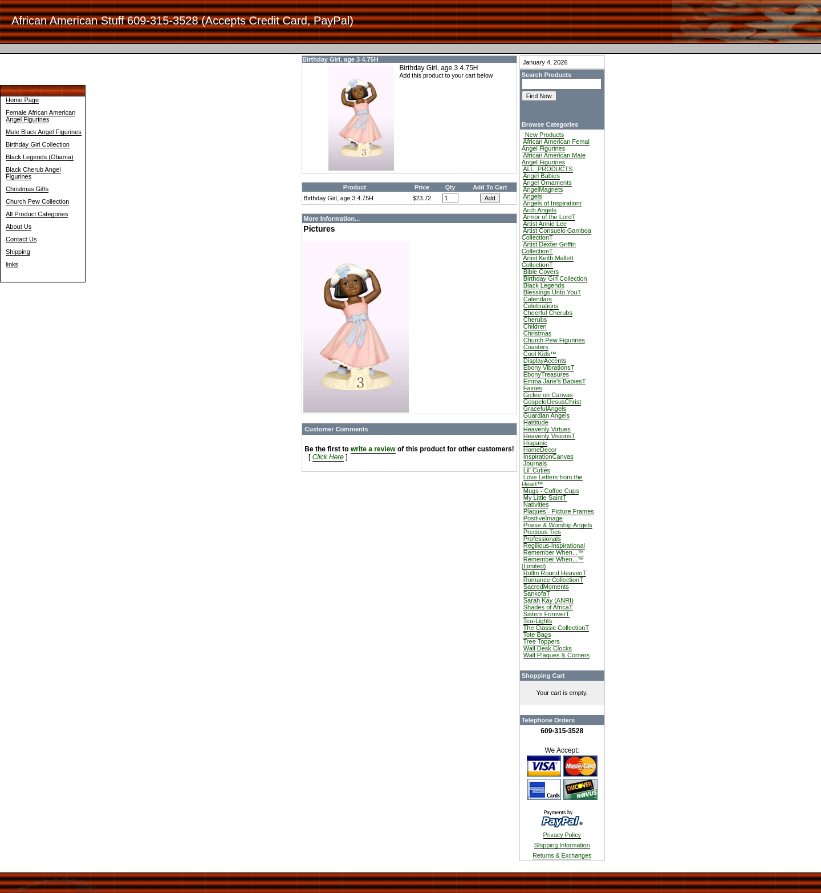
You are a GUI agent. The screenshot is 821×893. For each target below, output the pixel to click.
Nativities (536, 504)
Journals (535, 463)
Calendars (537, 299)
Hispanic (535, 442)
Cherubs (535, 319)
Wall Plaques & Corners (556, 655)
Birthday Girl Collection (38, 144)
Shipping (18, 251)
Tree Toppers (541, 641)
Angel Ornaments (547, 182)
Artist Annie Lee (545, 223)
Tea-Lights (537, 620)
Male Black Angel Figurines (44, 131)
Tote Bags (537, 634)
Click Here (328, 457)
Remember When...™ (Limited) (553, 562)
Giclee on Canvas (548, 394)
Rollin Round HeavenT (555, 572)
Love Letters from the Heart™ (552, 480)
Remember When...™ (553, 552)
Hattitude (535, 422)
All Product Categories (37, 214)
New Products (543, 134)
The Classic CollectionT (556, 627)
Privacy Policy (562, 834)
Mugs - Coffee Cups (551, 490)
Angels (532, 196)
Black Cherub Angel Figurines (33, 173)
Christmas (537, 333)
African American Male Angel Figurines (554, 158)
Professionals (542, 538)
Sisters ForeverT (546, 614)
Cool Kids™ (539, 353)
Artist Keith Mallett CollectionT (548, 261)
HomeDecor (540, 449)
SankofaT (536, 593)
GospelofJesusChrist (552, 401)
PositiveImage (543, 518)
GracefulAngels (544, 408)
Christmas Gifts (27, 188)
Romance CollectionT (553, 579)
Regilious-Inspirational (554, 545)
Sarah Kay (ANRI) (548, 600)
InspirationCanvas (548, 456)
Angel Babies (541, 175)
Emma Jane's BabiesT (554, 381)
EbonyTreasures (546, 374)
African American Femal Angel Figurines (556, 145)
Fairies (532, 388)
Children (535, 326)
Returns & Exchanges (562, 855)
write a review (373, 449)
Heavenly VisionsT (549, 436)
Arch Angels (539, 210)
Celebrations (541, 305)
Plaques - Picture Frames (558, 511)
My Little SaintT (545, 497)
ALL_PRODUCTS (547, 168)
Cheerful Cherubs (547, 312)
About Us (18, 226)
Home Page (22, 99)
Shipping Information (562, 845)
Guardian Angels (546, 415)
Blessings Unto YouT (552, 292)
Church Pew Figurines (554, 340)
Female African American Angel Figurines (40, 116)
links (12, 264)
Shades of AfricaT (548, 607)
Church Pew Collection (37, 201)
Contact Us (21, 239)
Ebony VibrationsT (549, 367)
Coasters (535, 347)
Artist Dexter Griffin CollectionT (549, 247)
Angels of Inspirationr (552, 203)
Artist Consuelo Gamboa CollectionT (556, 234)
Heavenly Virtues (547, 429)
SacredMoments (546, 586)
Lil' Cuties (536, 470)
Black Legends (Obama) (40, 156)
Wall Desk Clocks (547, 648)
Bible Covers (541, 271)
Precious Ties (542, 531)
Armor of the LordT (549, 216)
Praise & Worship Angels (557, 525)
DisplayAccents (544, 360)
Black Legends (543, 285)
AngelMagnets (543, 189)
